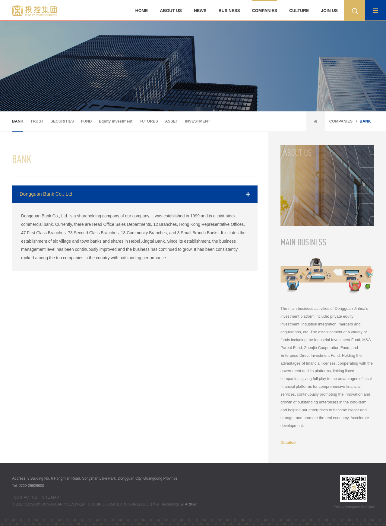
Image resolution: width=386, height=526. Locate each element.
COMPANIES (264, 10)
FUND (86, 121)
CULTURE (299, 10)
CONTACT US (25, 497)
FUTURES (149, 121)
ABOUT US (171, 10)
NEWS (200, 10)
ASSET (171, 121)
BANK (17, 121)
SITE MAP (50, 497)
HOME (141, 10)
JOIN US (329, 10)
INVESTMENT (197, 121)
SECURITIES (62, 121)
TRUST (36, 121)
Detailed (288, 442)
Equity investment (116, 121)
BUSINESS (229, 10)
